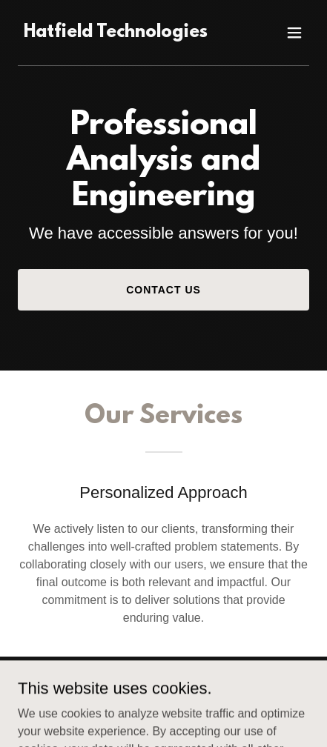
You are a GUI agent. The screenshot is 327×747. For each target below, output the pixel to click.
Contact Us (163, 290)
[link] (116, 33)
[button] (294, 32)
